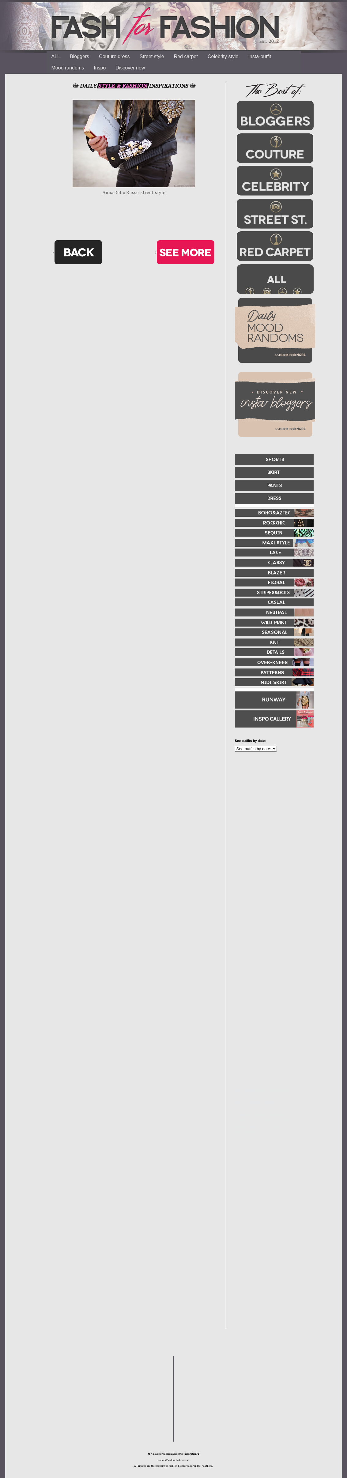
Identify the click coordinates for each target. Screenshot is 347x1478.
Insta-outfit (259, 56)
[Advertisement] (271, 822)
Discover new (130, 67)
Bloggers (79, 56)
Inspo (100, 67)
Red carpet (186, 56)
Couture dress (114, 56)
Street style (152, 56)
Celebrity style (223, 56)
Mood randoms (67, 67)
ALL (55, 56)
